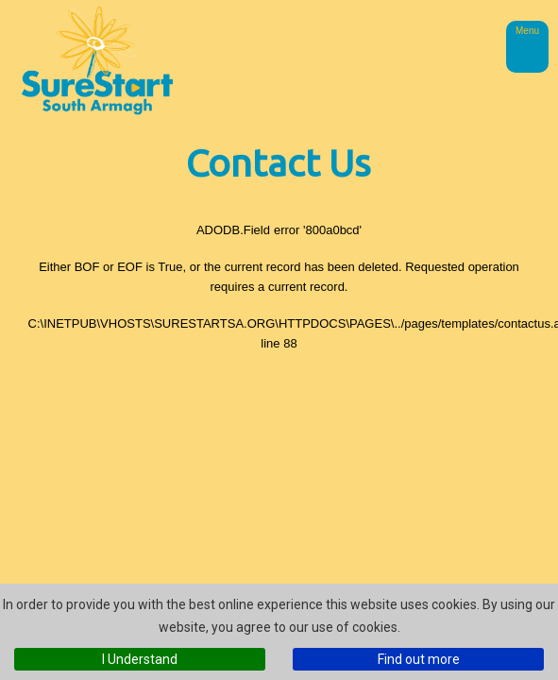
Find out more (419, 659)
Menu (527, 31)
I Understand (140, 659)
